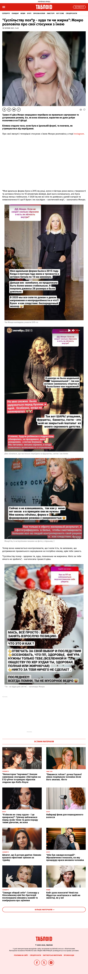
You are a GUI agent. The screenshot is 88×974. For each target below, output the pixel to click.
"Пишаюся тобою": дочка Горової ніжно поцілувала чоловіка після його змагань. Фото (64, 777)
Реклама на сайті (21, 955)
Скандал (15, 13)
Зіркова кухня (39, 13)
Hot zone (60, 13)
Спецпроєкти (71, 13)
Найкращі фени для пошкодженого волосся (64, 816)
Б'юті (29, 13)
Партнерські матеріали (52, 955)
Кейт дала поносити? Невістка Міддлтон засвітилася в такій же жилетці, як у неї (63, 895)
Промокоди (69, 955)
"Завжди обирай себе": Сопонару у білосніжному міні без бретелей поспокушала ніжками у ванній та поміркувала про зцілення (20, 896)
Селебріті (6, 13)
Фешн (22, 13)
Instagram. (79, 133)
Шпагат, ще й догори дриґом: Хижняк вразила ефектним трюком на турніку (21, 858)
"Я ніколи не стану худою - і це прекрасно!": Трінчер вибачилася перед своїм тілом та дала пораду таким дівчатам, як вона (20, 818)
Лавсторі (50, 13)
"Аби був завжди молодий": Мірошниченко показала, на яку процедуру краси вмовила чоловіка (65, 858)
